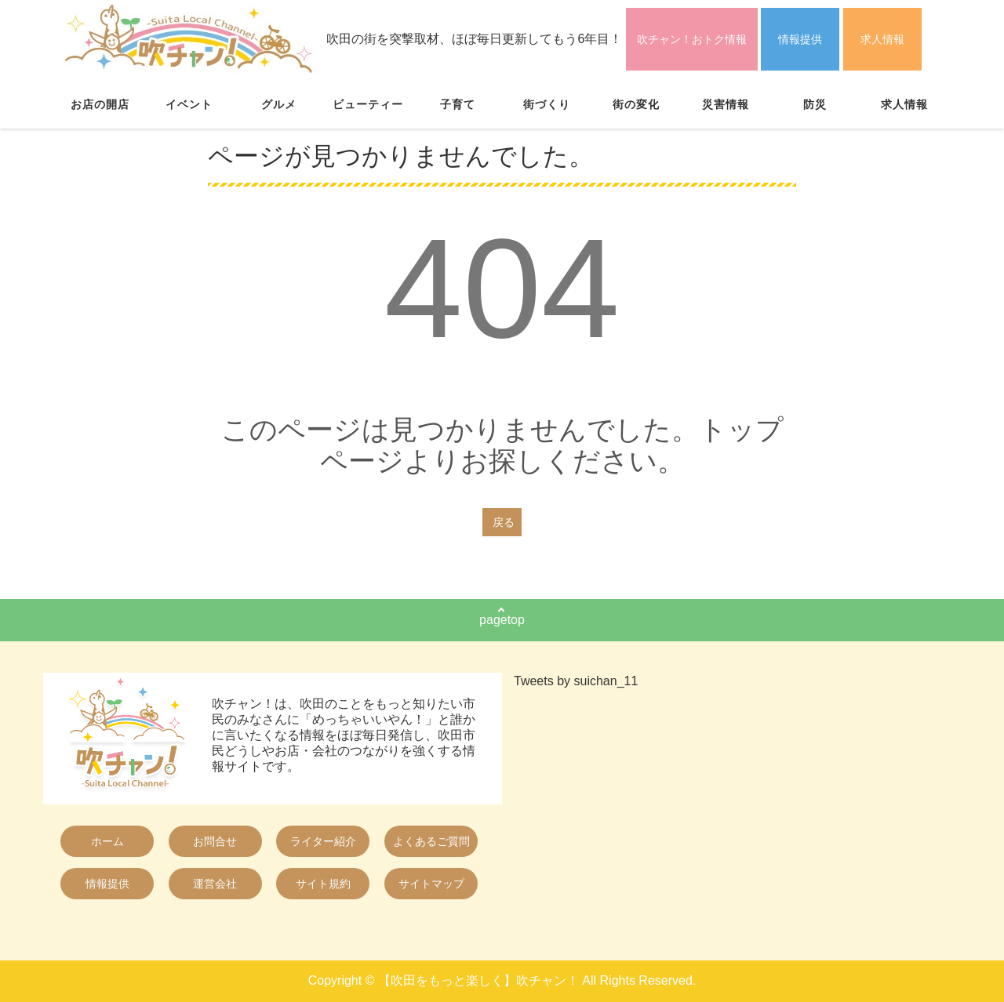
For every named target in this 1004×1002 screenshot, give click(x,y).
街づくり (546, 104)
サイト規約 (323, 883)
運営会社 (215, 883)
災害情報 (725, 104)
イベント (189, 104)
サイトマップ (431, 883)
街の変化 (636, 104)
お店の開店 (100, 104)
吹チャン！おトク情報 (692, 39)
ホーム (107, 841)
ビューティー (368, 104)
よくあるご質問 (431, 841)
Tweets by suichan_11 (576, 681)
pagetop (502, 619)
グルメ (278, 104)
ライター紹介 (323, 841)
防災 (815, 104)
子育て (457, 104)
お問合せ (215, 841)
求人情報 (882, 39)
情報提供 (800, 39)
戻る (504, 522)
